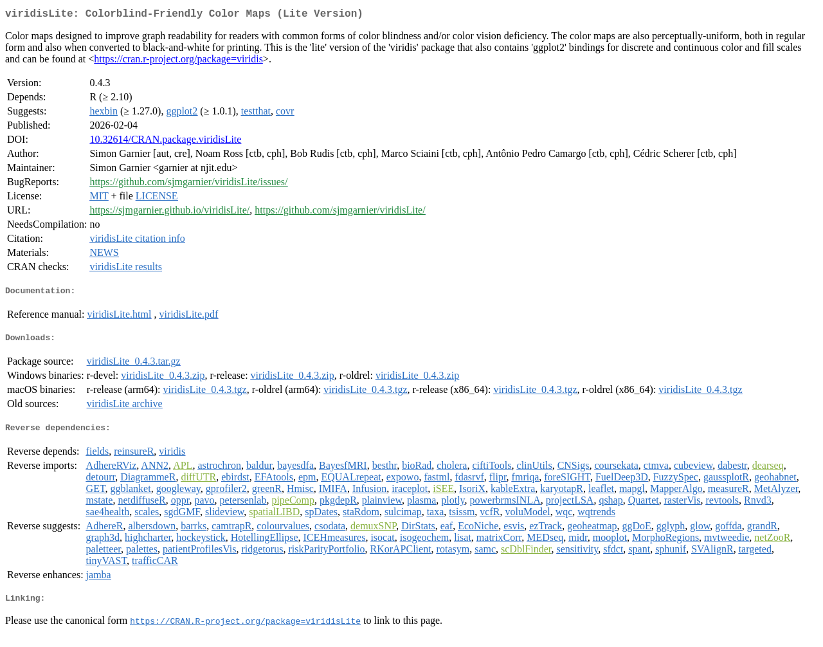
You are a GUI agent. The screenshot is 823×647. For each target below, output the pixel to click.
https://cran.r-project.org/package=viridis (178, 61)
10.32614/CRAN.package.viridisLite (165, 141)
